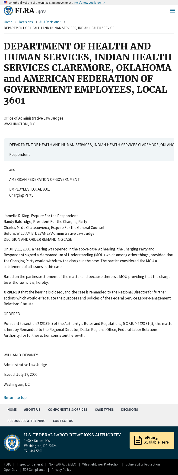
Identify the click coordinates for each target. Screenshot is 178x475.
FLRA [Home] (30, 10)
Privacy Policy (61, 469)
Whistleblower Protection (101, 464)
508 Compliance (34, 469)
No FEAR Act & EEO (62, 464)
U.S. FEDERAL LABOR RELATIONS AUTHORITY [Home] (72, 435)
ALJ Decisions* (50, 22)
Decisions (26, 22)
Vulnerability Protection (143, 464)
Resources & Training (26, 421)
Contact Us (63, 421)
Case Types (104, 409)
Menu (172, 10)
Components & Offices (67, 409)
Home (8, 22)
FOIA (7, 464)
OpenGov (10, 469)
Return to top (15, 397)
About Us (32, 409)
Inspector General (30, 464)
